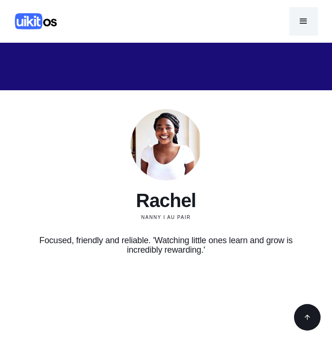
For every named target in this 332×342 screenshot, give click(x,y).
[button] (303, 21)
